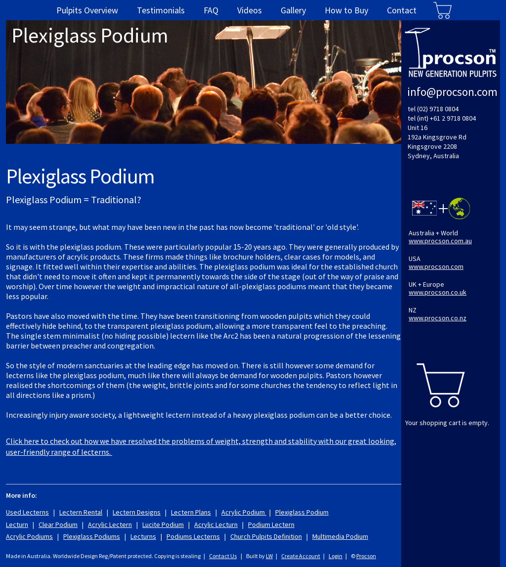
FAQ (211, 10)
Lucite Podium (163, 524)
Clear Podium (58, 524)
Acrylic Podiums (29, 536)
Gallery (293, 10)
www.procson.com (436, 266)
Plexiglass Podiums (91, 536)
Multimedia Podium (340, 536)
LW (269, 556)
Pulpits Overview (87, 10)
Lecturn (17, 524)
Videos (249, 10)
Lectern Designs (137, 512)
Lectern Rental (80, 512)
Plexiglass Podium (302, 512)
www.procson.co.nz (437, 317)
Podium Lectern (271, 524)
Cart (443, 10)
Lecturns (143, 536)
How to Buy (346, 10)
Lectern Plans (191, 512)
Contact (402, 10)
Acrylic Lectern (110, 524)
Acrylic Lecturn (216, 524)
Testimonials (161, 10)
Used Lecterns (27, 512)
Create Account (300, 556)
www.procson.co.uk (437, 292)
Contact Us (223, 556)
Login (335, 556)
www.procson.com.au (440, 240)
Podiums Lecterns (193, 536)
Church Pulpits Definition (266, 536)
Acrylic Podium (243, 512)
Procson (366, 556)
